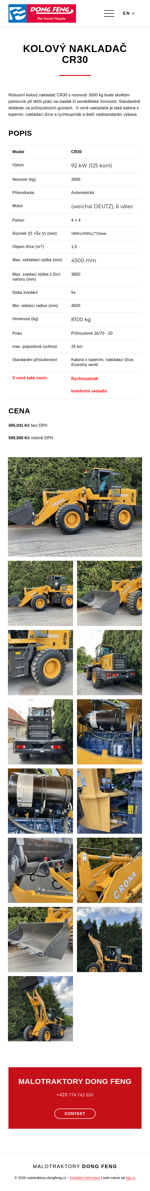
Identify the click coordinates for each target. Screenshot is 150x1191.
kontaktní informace (85, 1178)
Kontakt (75, 1114)
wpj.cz (131, 1178)
